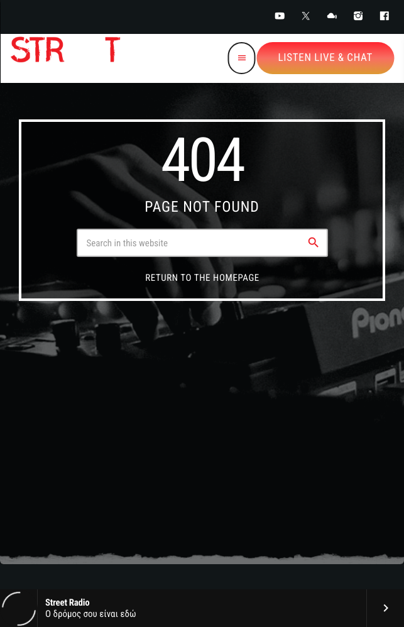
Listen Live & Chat (325, 58)
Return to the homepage (202, 277)
